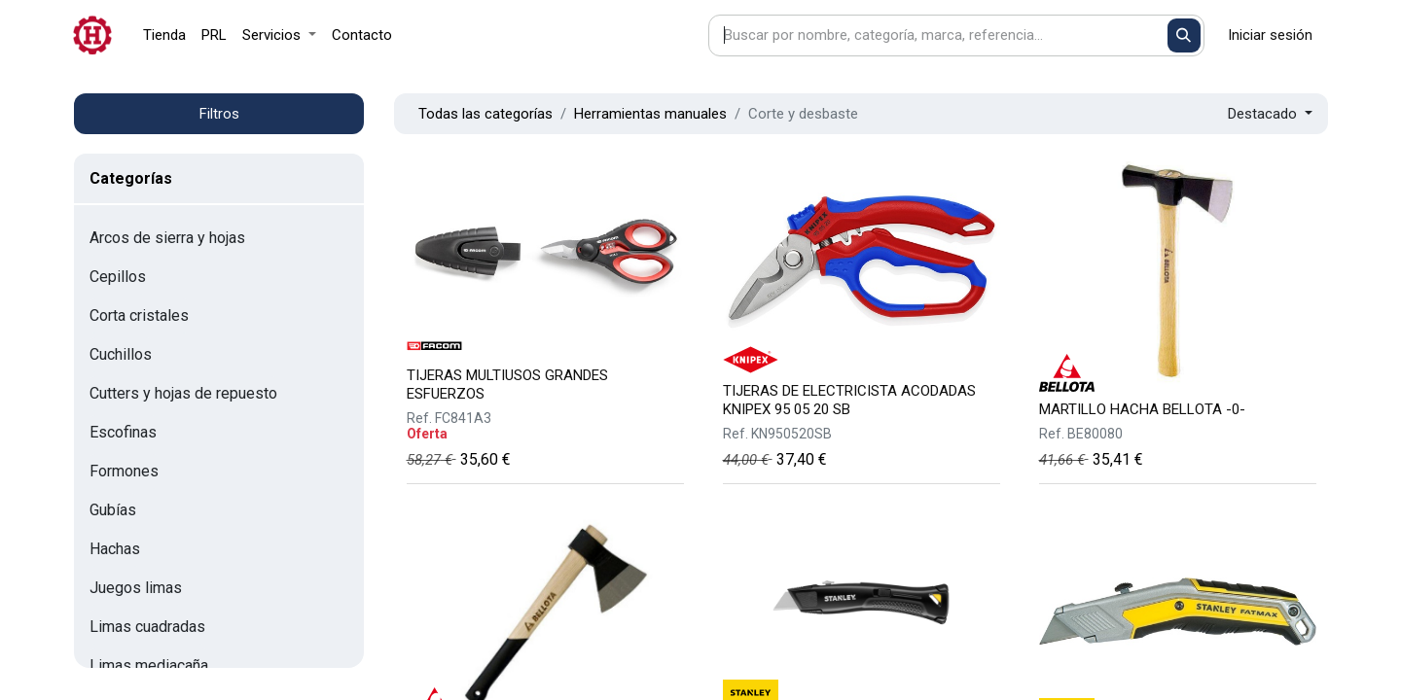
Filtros (219, 113)
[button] (1270, 114)
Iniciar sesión (1270, 35)
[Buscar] (1185, 35)
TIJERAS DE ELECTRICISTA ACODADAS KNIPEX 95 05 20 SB (849, 400)
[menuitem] (164, 35)
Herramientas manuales (650, 113)
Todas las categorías (485, 113)
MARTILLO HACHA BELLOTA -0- (1142, 409)
